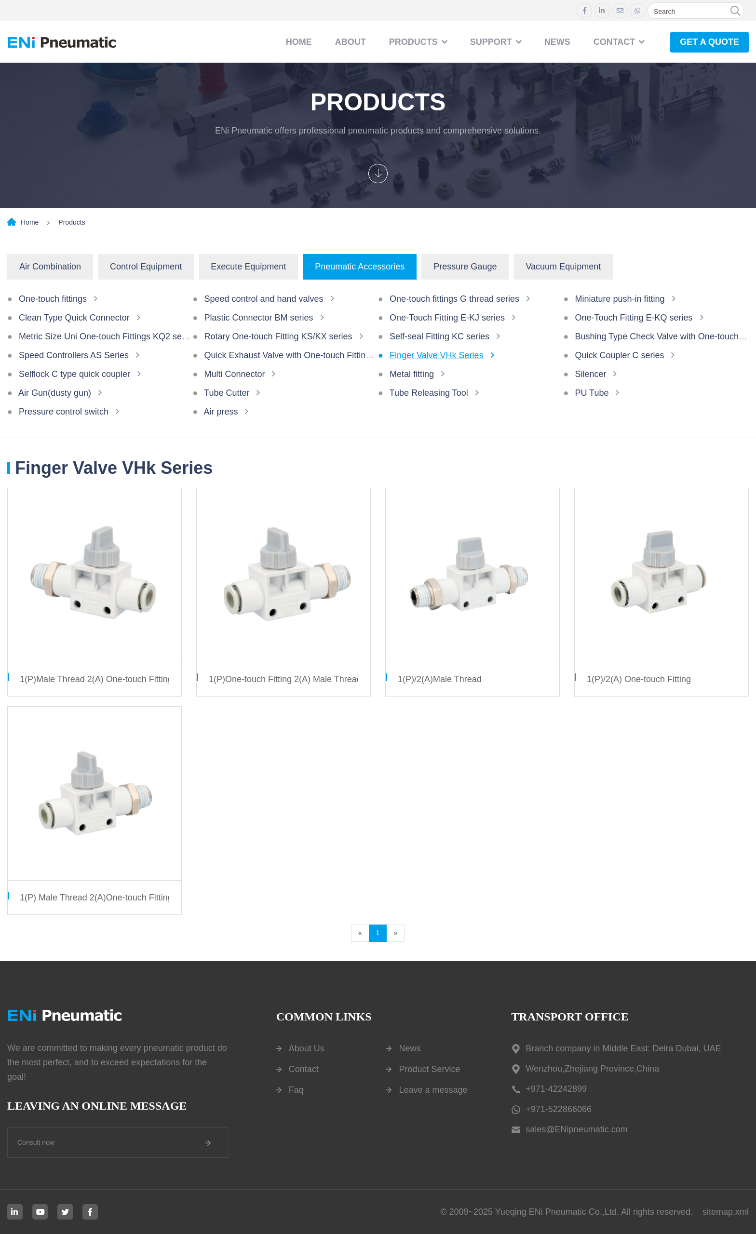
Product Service (429, 1069)
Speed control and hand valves (263, 299)
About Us (306, 1048)
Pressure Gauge (465, 266)
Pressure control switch (63, 411)
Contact (304, 1069)
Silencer (590, 374)
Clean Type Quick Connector (74, 317)
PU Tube (591, 393)
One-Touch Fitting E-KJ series (447, 317)
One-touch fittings (53, 299)
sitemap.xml (725, 1212)
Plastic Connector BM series (258, 317)
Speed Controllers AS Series (74, 355)
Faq (296, 1090)
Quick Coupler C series (619, 355)
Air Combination (50, 266)
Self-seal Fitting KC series (439, 336)
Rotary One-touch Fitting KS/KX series (278, 336)
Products (413, 42)
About (350, 42)
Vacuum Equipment (563, 266)
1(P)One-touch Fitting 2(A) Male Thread (285, 679)
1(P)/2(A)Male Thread (440, 679)
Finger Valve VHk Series (437, 355)
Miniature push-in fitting (619, 299)
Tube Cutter (226, 393)
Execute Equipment (248, 266)
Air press (220, 411)
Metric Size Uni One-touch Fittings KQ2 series (107, 336)
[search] (735, 11)
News (409, 1048)
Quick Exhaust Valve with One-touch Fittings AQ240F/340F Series (331, 355)
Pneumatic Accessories (360, 266)
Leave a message (433, 1090)
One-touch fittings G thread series (454, 299)
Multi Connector (234, 374)
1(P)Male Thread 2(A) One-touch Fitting (96, 679)
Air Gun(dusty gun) (54, 393)
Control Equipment (146, 266)
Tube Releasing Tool (429, 393)
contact (614, 42)
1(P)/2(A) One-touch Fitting (639, 679)
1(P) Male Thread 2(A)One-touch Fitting (96, 897)
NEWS (557, 42)
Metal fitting (412, 374)
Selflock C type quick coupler (74, 374)
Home (299, 42)
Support (491, 42)
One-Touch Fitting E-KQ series (633, 317)
